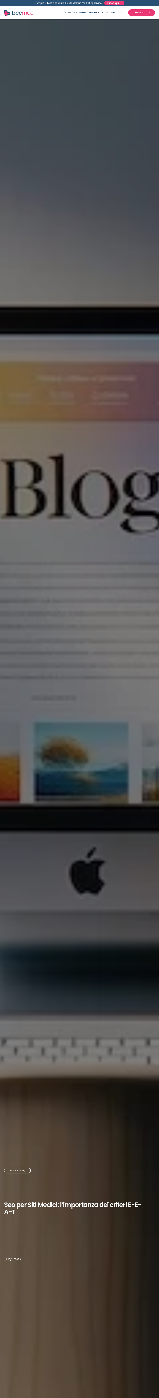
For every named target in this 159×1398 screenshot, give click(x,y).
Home (68, 12)
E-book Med (118, 12)
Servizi (93, 12)
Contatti (139, 12)
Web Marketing (17, 1170)
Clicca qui (113, 3)
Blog (105, 12)
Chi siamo (80, 12)
